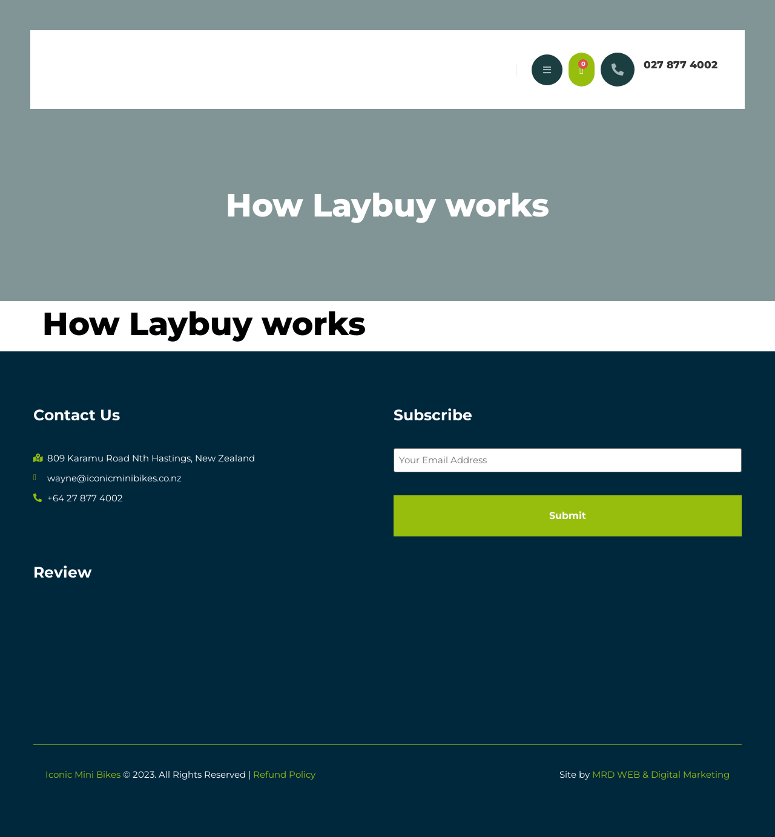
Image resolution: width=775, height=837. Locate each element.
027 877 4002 (680, 65)
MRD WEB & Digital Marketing (661, 774)
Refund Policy (284, 774)
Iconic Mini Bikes (82, 774)
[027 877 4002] (618, 69)
